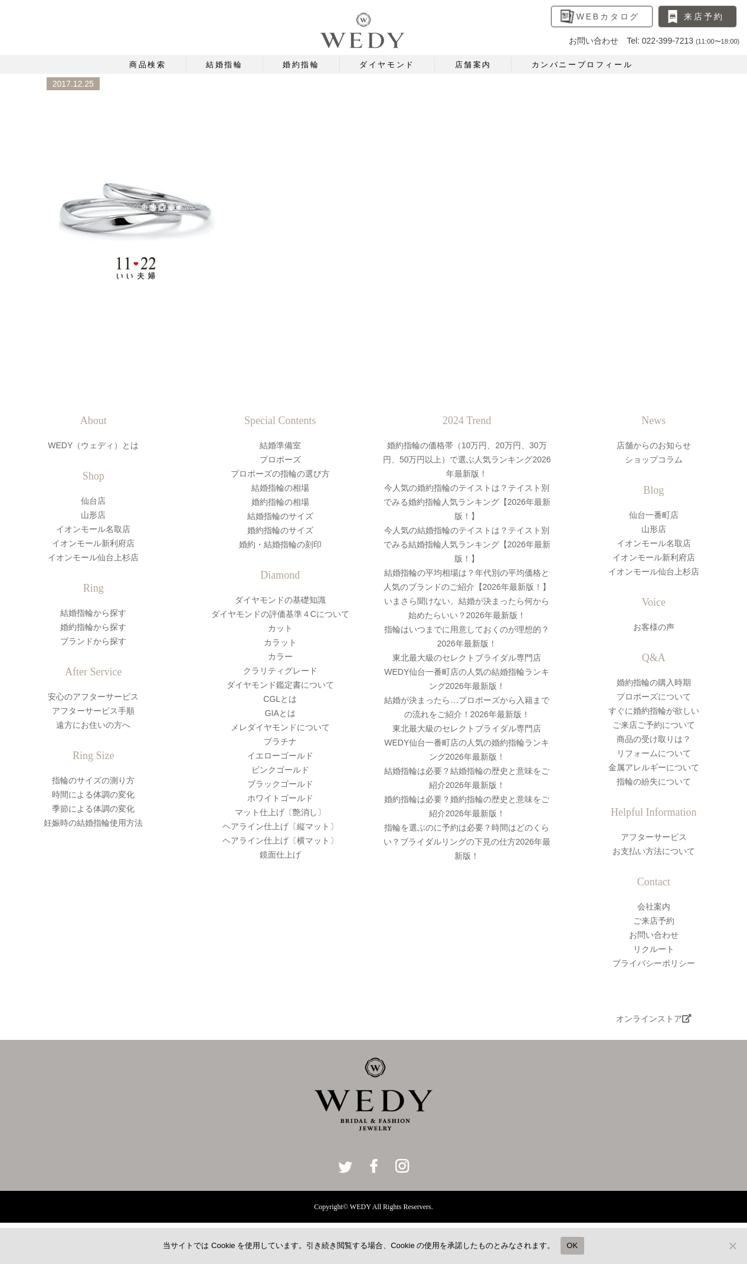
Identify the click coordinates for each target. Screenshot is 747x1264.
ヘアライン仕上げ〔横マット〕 (280, 840)
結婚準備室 (280, 445)
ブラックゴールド (280, 784)
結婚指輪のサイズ (280, 516)
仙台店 (93, 500)
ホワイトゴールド (280, 798)
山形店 (93, 515)
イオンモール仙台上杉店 (93, 557)
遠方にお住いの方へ (93, 725)
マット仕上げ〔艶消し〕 (280, 812)
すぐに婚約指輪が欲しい (653, 710)
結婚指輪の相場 (280, 488)
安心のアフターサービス (93, 696)
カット (280, 628)
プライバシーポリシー (653, 963)
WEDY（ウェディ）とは (93, 445)
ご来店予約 (653, 920)
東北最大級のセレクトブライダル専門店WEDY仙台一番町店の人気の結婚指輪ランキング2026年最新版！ (466, 672)
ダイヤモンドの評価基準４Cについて (280, 614)
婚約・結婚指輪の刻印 (280, 544)
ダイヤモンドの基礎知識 (280, 600)
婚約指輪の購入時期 (654, 682)
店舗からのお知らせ (654, 445)
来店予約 (703, 16)
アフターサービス (654, 837)
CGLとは (280, 699)
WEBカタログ (608, 16)
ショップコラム (654, 459)
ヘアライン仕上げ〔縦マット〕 (280, 826)
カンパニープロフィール (582, 64)
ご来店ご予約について (653, 725)
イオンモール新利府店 (93, 543)
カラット (280, 642)
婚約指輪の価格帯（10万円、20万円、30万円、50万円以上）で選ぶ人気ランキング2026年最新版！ (467, 459)
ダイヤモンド (387, 64)
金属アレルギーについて (653, 767)
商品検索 (147, 64)
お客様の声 (653, 627)
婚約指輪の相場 (280, 502)
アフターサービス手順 (93, 710)
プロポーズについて (654, 696)
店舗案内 (473, 64)
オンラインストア (654, 1018)
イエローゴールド (280, 755)
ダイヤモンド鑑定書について (280, 685)
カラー (280, 656)
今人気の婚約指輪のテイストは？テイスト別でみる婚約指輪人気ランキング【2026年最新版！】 (467, 502)
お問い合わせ (654, 935)
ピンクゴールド (280, 769)
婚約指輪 (301, 64)
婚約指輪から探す (93, 627)
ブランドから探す (93, 641)
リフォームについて (654, 753)
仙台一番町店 (654, 515)
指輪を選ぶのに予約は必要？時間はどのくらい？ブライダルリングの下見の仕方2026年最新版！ (467, 842)
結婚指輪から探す (93, 613)
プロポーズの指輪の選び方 (280, 473)
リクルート (653, 949)
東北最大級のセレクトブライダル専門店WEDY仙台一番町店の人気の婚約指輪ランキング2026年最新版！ (466, 742)
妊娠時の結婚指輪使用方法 (93, 823)
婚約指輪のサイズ (280, 530)
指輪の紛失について (654, 781)
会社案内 (653, 906)
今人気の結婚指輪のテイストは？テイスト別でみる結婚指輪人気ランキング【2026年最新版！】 (467, 544)
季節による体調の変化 (93, 808)
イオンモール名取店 (93, 529)
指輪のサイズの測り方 (93, 780)
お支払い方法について (653, 851)
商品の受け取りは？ (654, 739)
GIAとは (280, 713)
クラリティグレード (280, 670)
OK (572, 1245)
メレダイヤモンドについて (280, 727)
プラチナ (280, 741)
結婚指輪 (224, 64)
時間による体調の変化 (93, 794)
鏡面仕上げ (280, 854)
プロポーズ (280, 459)
